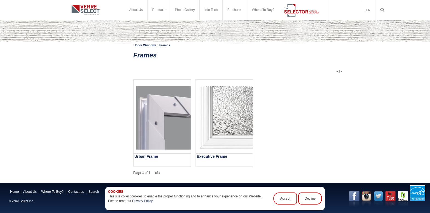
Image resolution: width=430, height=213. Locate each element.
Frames (164, 45)
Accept (285, 198)
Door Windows (145, 45)
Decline (310, 198)
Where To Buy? (263, 10)
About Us (136, 10)
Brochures (234, 10)
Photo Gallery (185, 10)
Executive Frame (212, 156)
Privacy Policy (142, 201)
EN (368, 10)
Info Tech (210, 10)
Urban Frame (146, 156)
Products (158, 10)
